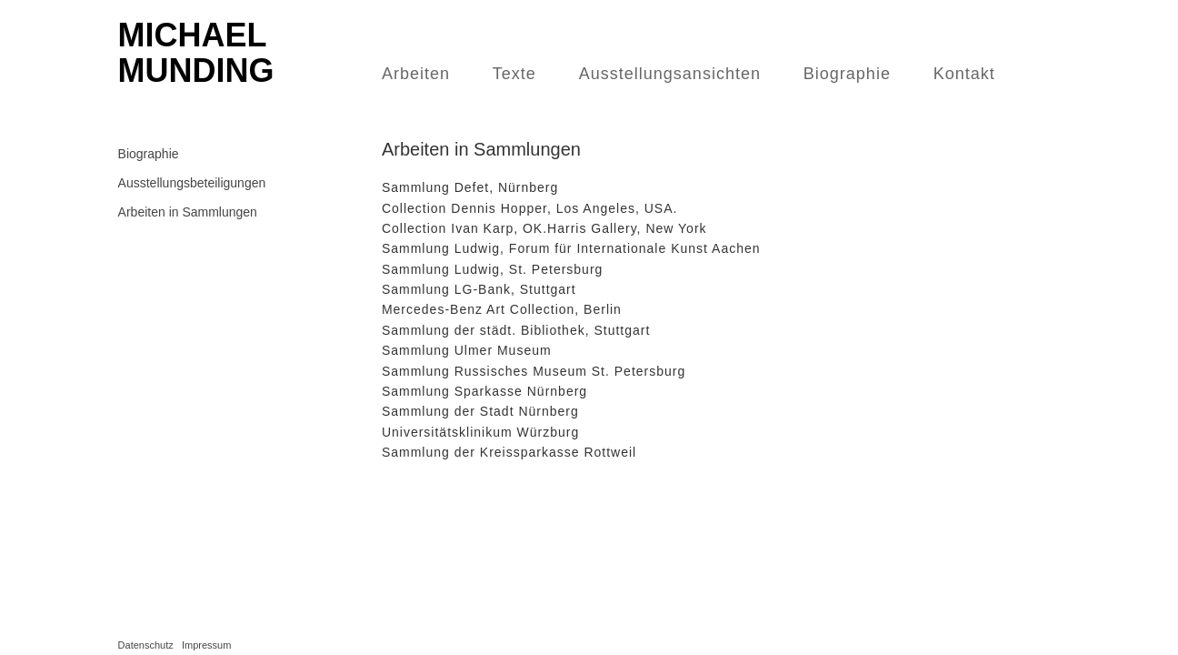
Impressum (206, 645)
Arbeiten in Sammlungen (187, 212)
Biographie (847, 74)
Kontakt (964, 74)
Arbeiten (416, 74)
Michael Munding (196, 52)
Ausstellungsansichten (670, 74)
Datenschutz (146, 645)
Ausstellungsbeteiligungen (192, 183)
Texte (514, 74)
